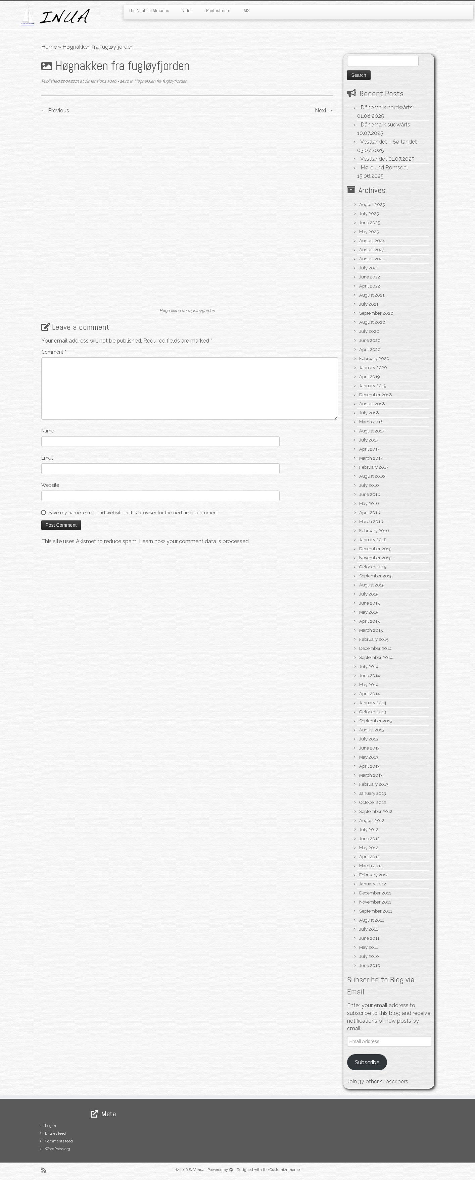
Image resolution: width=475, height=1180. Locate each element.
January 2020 (373, 367)
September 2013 (375, 720)
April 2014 (369, 693)
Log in (50, 1126)
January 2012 (372, 883)
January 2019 (372, 385)
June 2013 (369, 748)
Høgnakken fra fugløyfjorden (160, 81)
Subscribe (367, 1062)
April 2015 (369, 621)
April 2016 (369, 512)
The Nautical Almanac (149, 10)
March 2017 (371, 458)
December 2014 (375, 648)
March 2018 (371, 421)
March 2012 (371, 865)
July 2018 (369, 412)
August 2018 (372, 403)
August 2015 (371, 584)
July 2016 (369, 485)
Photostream (218, 10)
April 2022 (369, 286)
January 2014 (372, 702)
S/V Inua (196, 1170)
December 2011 (375, 892)
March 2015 (371, 630)
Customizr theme (285, 1170)
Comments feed (59, 1141)
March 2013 (371, 775)
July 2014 (369, 666)
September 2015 (375, 575)
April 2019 (369, 376)
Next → (324, 110)
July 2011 (368, 929)
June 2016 (369, 494)
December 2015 (375, 548)
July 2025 (369, 213)
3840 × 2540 (117, 81)
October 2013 (372, 711)
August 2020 (372, 322)
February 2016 (374, 530)
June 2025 (369, 222)
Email (47, 458)
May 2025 (369, 231)
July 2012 (368, 829)
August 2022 (372, 258)
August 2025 (372, 204)
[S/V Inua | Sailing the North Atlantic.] (55, 14)
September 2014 (376, 657)
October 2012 (372, 802)
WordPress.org (57, 1149)
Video (187, 10)
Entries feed (55, 1133)
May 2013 (368, 757)
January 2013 (372, 793)
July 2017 (368, 440)
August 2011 (371, 920)
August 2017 (371, 430)
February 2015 (373, 639)
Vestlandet (373, 159)
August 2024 (372, 240)
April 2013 (369, 766)
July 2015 (368, 594)
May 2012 (368, 847)
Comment (53, 352)
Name (47, 430)
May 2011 (368, 947)
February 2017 (373, 467)
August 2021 (371, 295)
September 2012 (375, 811)
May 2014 (369, 684)
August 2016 (372, 476)
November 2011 (375, 902)
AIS (247, 10)
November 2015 (375, 557)
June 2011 (369, 938)
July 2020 (369, 331)
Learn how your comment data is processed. (194, 541)
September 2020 (376, 313)
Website (50, 485)
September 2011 (375, 911)
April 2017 (369, 449)
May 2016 (369, 503)
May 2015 (368, 612)
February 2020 (374, 358)
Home (49, 47)
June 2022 (369, 276)
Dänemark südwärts (385, 124)
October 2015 (372, 566)
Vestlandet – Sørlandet (388, 142)
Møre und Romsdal (384, 167)
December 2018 (375, 394)
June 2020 (370, 340)
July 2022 (369, 267)
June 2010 (369, 965)
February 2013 (373, 784)
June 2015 (369, 603)
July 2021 (368, 304)
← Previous (55, 110)
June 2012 (369, 838)
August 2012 (371, 820)
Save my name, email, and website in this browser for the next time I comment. (134, 512)
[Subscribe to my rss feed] (46, 1170)
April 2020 (370, 349)
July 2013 (368, 738)
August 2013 (371, 729)
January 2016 (373, 539)
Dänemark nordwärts (387, 107)
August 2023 (372, 249)
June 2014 (369, 675)
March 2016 (371, 521)
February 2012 (373, 874)
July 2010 (369, 956)
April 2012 (369, 856)
